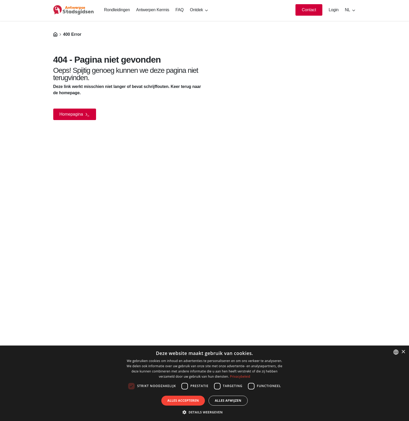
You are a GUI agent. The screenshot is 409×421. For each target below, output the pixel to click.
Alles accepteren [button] (183, 400)
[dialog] (204, 383)
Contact (309, 10)
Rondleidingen (117, 10)
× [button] (403, 352)
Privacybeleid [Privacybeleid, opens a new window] (240, 376)
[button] (204, 412)
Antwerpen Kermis (152, 10)
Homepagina (75, 114)
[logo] (73, 10)
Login (334, 10)
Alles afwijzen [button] (228, 400)
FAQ (179, 10)
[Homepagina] (55, 34)
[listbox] (396, 352)
